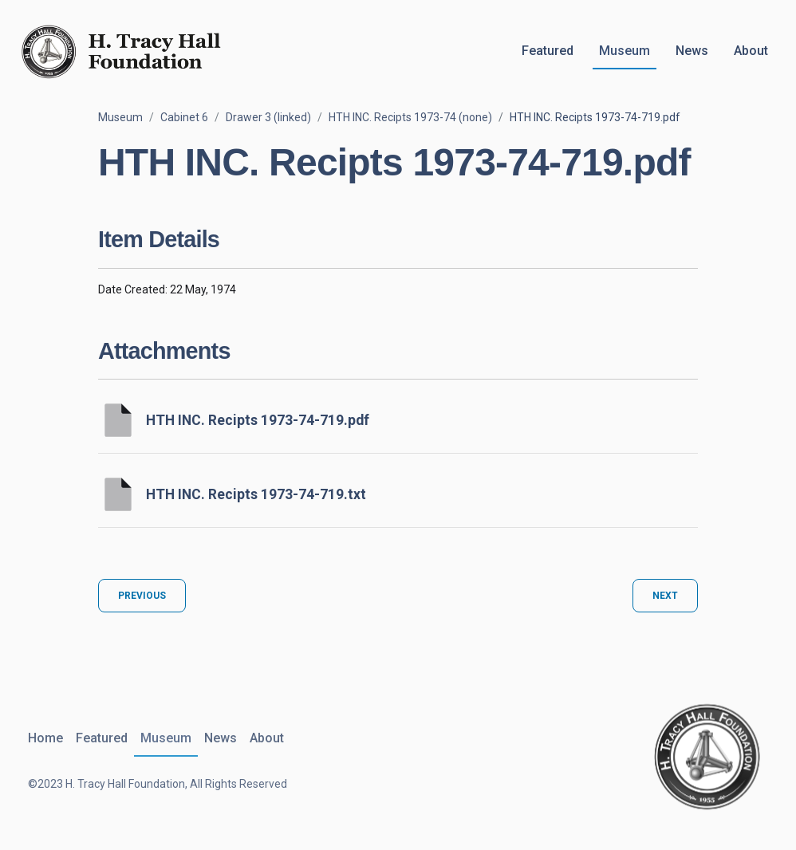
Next (665, 595)
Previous (142, 595)
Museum (624, 50)
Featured (547, 50)
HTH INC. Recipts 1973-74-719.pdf (257, 420)
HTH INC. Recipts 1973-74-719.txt (256, 494)
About (751, 50)
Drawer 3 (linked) (268, 117)
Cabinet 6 (184, 117)
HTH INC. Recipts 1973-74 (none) (410, 117)
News (692, 50)
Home (45, 738)
